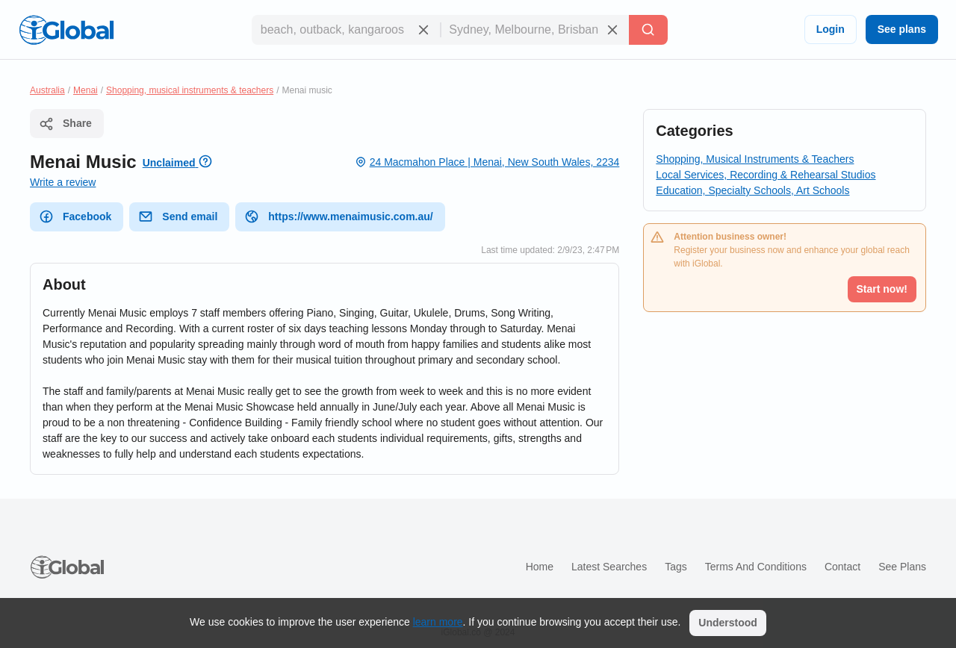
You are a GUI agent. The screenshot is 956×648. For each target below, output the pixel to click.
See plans (902, 29)
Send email (177, 216)
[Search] (648, 30)
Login (830, 29)
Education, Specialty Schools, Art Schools (752, 190)
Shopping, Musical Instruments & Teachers (755, 159)
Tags (676, 567)
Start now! (882, 289)
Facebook (75, 216)
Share (65, 123)
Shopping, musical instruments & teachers (189, 90)
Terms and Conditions (756, 567)
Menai (85, 90)
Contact (842, 567)
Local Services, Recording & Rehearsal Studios (765, 175)
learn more (438, 622)
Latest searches (609, 567)
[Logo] (66, 30)
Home (539, 567)
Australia (47, 90)
